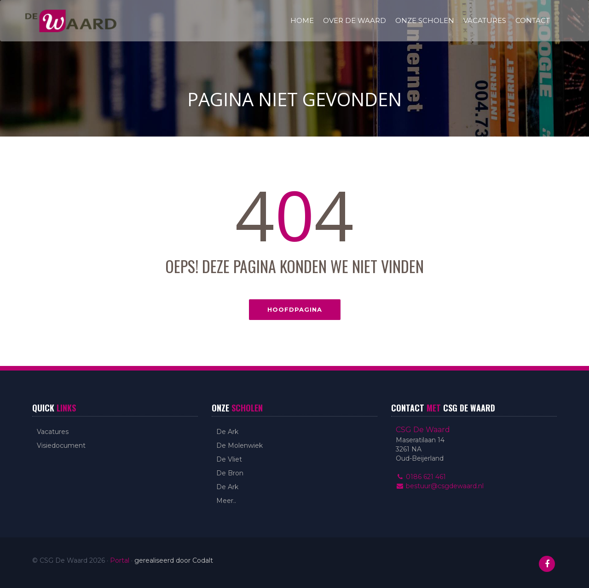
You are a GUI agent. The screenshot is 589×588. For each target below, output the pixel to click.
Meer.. (226, 501)
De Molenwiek (239, 445)
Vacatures (484, 20)
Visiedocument (61, 445)
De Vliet (229, 459)
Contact (532, 20)
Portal (119, 560)
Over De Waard (354, 20)
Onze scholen (424, 20)
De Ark (227, 432)
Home (302, 20)
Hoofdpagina (294, 309)
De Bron (229, 473)
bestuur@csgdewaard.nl (440, 486)
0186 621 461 (421, 477)
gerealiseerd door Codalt (173, 560)
